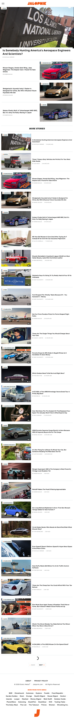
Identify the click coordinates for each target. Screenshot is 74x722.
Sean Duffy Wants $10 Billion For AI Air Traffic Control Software (50, 567)
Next (41, 665)
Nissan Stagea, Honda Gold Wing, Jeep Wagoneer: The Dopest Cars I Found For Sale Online (19, 70)
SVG (50, 702)
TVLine (44, 705)
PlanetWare (11, 702)
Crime (4, 8)
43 (30, 362)
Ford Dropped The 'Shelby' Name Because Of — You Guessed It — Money (49, 296)
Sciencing (22, 702)
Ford (5, 289)
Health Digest (39, 696)
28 (30, 323)
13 (30, 497)
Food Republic (57, 693)
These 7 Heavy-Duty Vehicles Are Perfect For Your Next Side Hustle (51, 160)
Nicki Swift (48, 699)
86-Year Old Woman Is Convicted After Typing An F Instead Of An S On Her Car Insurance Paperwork (49, 237)
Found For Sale (47, 63)
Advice (6, 154)
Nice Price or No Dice (10, 386)
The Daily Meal (12, 705)
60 (30, 652)
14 (30, 459)
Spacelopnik (7, 541)
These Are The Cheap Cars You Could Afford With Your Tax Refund (52, 586)
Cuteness (29, 693)
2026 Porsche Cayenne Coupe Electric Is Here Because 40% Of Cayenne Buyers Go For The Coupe (51, 431)
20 (30, 478)
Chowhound (19, 693)
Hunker (63, 696)
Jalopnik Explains (9, 406)
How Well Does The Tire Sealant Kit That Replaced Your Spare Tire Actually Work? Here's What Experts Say (51, 412)
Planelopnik (7, 309)
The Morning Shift (9, 347)
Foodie (46, 693)
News (5, 231)
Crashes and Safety (9, 444)
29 (30, 420)
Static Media (24, 684)
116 (30, 381)
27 (30, 555)
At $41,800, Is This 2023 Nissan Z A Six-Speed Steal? (50, 644)
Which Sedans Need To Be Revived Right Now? (48, 373)
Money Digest (35, 699)
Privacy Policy (41, 681)
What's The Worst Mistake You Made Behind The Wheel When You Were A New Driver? (51, 625)
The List (23, 705)
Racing (44, 104)
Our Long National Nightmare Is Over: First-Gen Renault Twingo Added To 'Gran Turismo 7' (51, 508)
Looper (17, 699)
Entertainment (8, 502)
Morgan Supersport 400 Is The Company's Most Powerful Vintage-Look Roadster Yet (51, 470)
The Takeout (34, 705)
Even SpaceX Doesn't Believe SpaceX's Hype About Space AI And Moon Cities (52, 547)
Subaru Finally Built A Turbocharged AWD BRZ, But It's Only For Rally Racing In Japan (20, 111)
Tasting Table (59, 702)
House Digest (52, 696)
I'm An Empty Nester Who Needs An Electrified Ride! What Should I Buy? (52, 528)
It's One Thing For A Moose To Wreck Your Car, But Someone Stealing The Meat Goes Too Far (49, 450)
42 (30, 304)
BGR (10, 693)
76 (30, 633)
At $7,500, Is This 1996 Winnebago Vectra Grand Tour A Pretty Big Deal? (51, 392)
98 (30, 401)
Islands (9, 699)
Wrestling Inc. (62, 705)
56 (30, 439)
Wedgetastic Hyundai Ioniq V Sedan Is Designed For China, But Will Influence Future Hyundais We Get (19, 90)
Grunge (29, 696)
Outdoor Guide (60, 699)
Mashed (25, 699)
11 (30, 149)
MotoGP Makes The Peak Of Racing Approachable (49, 489)
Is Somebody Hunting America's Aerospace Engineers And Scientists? (36, 52)
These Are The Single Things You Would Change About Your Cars (51, 334)
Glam (22, 696)
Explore (39, 693)
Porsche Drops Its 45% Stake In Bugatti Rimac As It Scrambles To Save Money (49, 354)
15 (30, 207)
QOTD (5, 328)
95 (30, 575)
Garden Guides (11, 696)
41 (30, 284)
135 (30, 614)
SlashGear (42, 702)
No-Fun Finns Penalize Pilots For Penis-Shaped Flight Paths (50, 315)
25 (30, 342)
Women (52, 705)
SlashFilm (32, 702)
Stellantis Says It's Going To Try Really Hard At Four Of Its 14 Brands (51, 276)
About (28, 681)
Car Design (46, 83)
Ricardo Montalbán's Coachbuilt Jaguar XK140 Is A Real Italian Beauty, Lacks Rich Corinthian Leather (51, 257)
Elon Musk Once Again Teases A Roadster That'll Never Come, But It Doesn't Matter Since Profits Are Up (50, 605)
